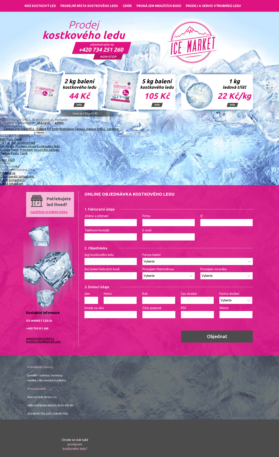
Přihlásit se (7, 173)
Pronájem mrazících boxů (159, 6)
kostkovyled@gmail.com (43, 341)
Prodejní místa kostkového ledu (89, 6)
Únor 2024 (7, 160)
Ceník (127, 6)
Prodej (83, 30)
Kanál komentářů (12, 180)
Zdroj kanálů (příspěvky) (17, 176)
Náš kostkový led (40, 6)
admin (59, 122)
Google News (9, 150)
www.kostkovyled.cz (40, 338)
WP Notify (7, 146)
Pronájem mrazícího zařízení (39, 150)
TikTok (5, 143)
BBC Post (6, 139)
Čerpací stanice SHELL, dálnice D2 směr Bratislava (37, 129)
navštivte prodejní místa (49, 212)
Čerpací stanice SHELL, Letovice (98, 129)
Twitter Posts (9, 153)
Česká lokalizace (11, 183)
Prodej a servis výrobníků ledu (213, 6)
